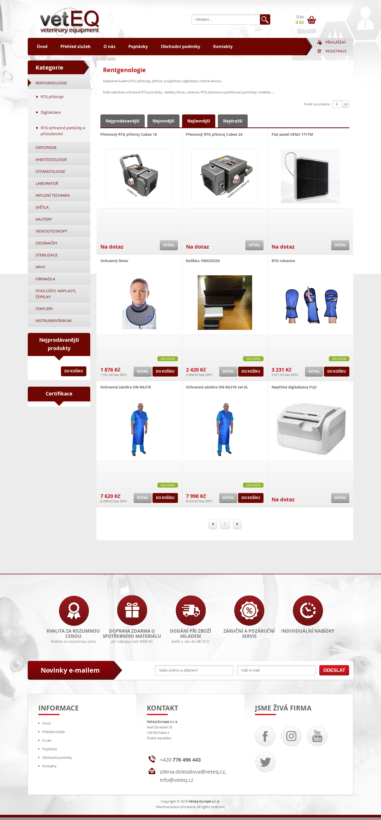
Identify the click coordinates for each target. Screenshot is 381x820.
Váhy (40, 266)
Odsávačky (46, 242)
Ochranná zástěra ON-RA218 (125, 387)
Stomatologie (50, 171)
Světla (42, 207)
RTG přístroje (52, 96)
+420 (180, 759)
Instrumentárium (54, 320)
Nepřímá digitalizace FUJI (294, 387)
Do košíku (73, 371)
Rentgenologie (51, 82)
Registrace (336, 51)
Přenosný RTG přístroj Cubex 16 (128, 134)
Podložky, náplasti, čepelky (56, 293)
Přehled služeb (75, 46)
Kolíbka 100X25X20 (203, 260)
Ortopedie (46, 147)
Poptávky (138, 46)
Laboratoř (47, 183)
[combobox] (340, 104)
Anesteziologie (51, 159)
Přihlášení (335, 42)
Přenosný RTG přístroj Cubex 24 (214, 134)
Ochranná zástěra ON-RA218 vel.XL (217, 387)
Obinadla (45, 278)
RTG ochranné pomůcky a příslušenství (63, 130)
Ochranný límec (114, 260)
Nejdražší (233, 121)
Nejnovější (163, 121)
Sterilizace (47, 254)
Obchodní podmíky (180, 46)
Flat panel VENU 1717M (292, 134)
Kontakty (223, 46)
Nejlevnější (198, 121)
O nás (109, 46)
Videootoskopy (51, 231)
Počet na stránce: (317, 104)
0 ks (300, 19)
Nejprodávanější (123, 121)
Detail (169, 245)
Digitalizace (51, 112)
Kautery (44, 219)
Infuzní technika (53, 195)
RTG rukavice (283, 260)
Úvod (42, 46)
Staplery (44, 308)
